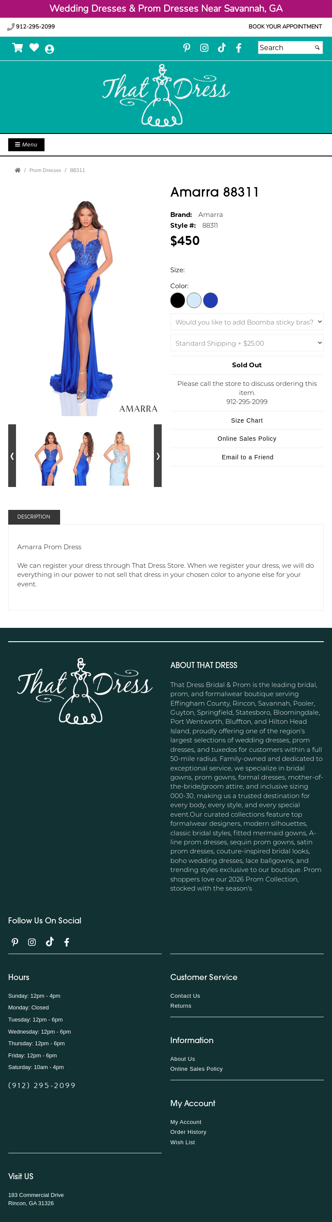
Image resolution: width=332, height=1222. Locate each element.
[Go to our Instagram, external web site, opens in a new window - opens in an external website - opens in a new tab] (204, 48)
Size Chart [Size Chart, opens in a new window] (247, 420)
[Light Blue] (194, 300)
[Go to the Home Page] (18, 170)
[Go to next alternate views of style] (158, 455)
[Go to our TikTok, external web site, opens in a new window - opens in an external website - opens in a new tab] (221, 47)
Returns (181, 1005)
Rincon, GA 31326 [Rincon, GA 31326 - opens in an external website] (31, 1203)
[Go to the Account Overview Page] (49, 49)
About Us (182, 1059)
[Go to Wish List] (34, 47)
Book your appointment (285, 27)
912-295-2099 (31, 27)
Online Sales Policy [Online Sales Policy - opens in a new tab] (247, 438)
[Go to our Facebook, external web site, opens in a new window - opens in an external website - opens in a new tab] (238, 48)
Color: (179, 285)
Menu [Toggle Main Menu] (26, 144)
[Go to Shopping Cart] (18, 47)
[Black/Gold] (177, 300)
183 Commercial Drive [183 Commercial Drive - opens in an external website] (36, 1195)
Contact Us (185, 996)
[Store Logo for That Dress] (166, 95)
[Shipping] (247, 342)
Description (33, 517)
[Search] (290, 47)
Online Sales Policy (196, 1069)
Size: (177, 269)
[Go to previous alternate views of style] (12, 455)
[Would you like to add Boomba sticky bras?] (247, 321)
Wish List (182, 1142)
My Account (185, 1122)
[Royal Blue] (210, 300)
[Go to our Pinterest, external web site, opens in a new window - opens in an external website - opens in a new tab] (186, 48)
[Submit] (317, 47)
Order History (188, 1132)
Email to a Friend (248, 457)
